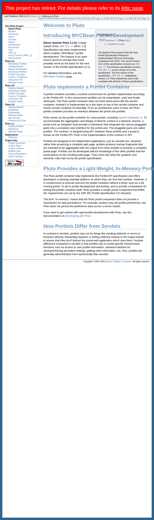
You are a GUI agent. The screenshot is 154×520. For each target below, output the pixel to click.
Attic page (132, 8)
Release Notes (15, 82)
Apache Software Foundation (118, 261)
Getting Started (15, 66)
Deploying (13, 110)
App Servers (14, 118)
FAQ (10, 50)
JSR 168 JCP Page (137, 18)
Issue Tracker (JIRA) (18, 55)
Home (33, 16)
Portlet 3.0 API (44, 18)
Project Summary (16, 143)
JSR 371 (64, 46)
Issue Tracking (15, 156)
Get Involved (14, 58)
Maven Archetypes (17, 69)
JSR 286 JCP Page (114, 18)
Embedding (14, 112)
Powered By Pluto (17, 120)
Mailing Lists (14, 151)
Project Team (14, 145)
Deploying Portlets (17, 71)
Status (11, 42)
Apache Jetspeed (128, 117)
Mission (12, 31)
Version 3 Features (17, 77)
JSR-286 (102, 70)
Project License (16, 148)
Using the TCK (15, 79)
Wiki (10, 52)
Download (13, 34)
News (11, 36)
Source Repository (17, 153)
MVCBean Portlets (17, 63)
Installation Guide (116, 44)
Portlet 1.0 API (74, 18)
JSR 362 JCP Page (91, 18)
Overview (13, 137)
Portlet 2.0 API (59, 18)
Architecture (14, 44)
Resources (13, 47)
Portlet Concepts (16, 74)
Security (12, 39)
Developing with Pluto (78, 215)
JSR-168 (116, 75)
